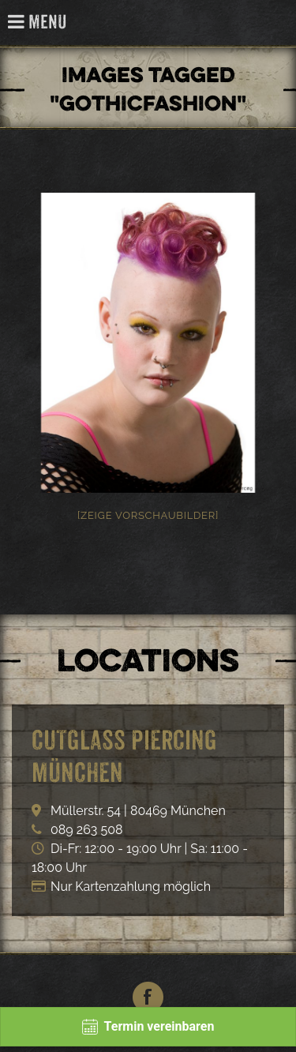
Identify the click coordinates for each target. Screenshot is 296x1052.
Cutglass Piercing (275, 23)
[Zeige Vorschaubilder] (148, 515)
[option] (148, 343)
